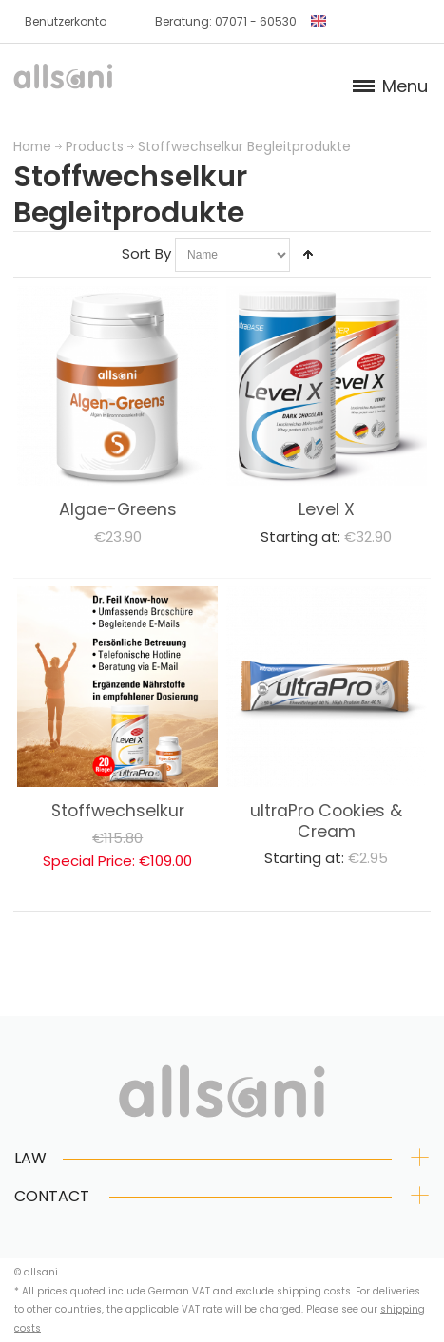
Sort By (146, 253)
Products (95, 147)
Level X (327, 509)
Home (32, 147)
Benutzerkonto (65, 21)
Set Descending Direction (308, 254)
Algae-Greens (118, 509)
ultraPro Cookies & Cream (326, 821)
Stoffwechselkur (117, 810)
